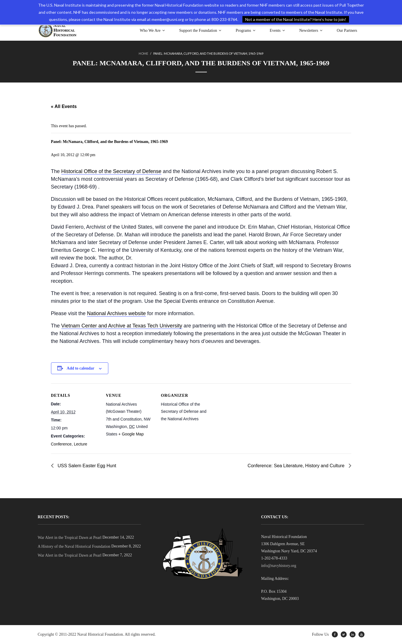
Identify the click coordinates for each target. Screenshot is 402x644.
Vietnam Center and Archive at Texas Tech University (121, 326)
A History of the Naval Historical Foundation (74, 546)
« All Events (64, 106)
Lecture (80, 444)
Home (143, 53)
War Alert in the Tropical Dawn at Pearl (69, 537)
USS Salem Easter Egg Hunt (86, 465)
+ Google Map (131, 434)
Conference (61, 444)
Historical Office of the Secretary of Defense (111, 171)
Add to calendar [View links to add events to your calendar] (80, 368)
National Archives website (116, 313)
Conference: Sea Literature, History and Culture (297, 465)
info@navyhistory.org (278, 566)
